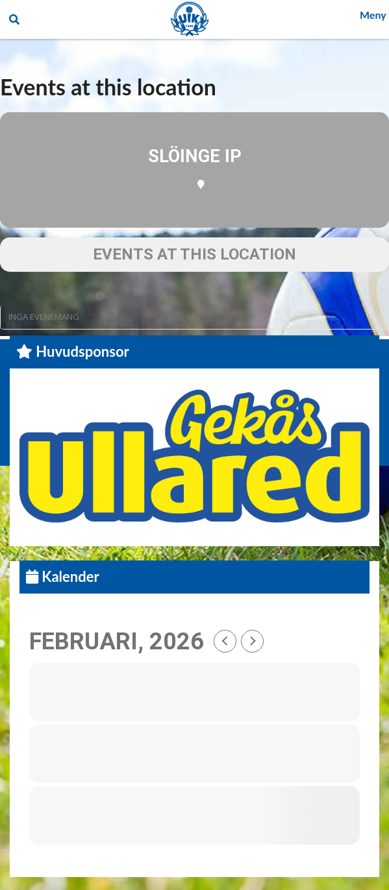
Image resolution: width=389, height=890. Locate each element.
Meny (373, 14)
